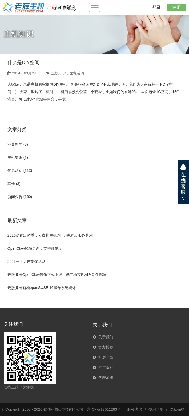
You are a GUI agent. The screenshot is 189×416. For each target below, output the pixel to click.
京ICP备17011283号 (104, 409)
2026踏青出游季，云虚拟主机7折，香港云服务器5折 (51, 235)
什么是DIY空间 (23, 62)
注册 (176, 7)
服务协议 (134, 409)
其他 (11, 183)
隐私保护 (177, 409)
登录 (156, 7)
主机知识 (58, 73)
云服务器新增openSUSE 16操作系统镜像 (41, 288)
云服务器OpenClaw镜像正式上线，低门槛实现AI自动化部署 (57, 274)
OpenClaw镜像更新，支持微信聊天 (36, 248)
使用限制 (155, 409)
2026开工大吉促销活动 (26, 261)
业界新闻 (14, 144)
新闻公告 (14, 197)
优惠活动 (76, 73)
